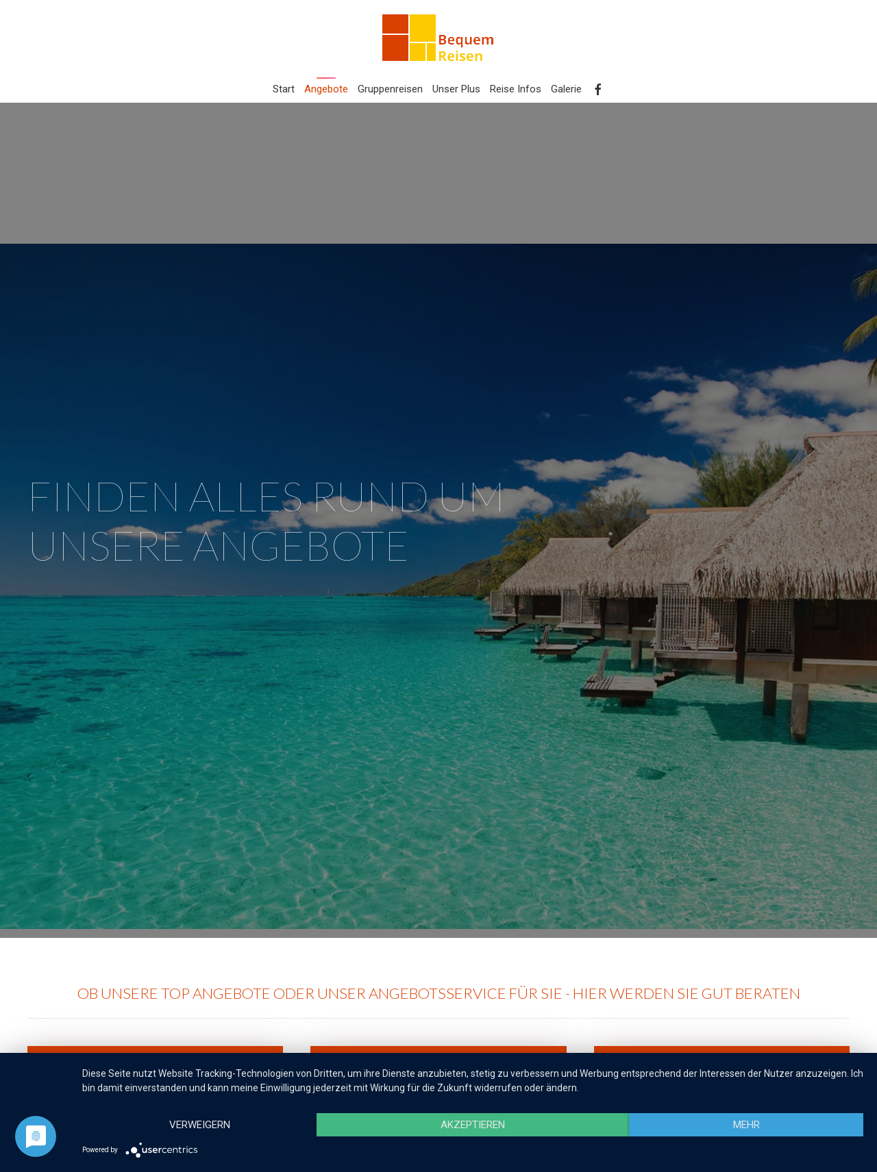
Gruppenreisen (390, 89)
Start (284, 89)
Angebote (326, 89)
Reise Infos (515, 89)
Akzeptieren (473, 1125)
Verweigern (199, 1125)
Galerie (566, 89)
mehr (746, 1125)
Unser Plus (456, 89)
